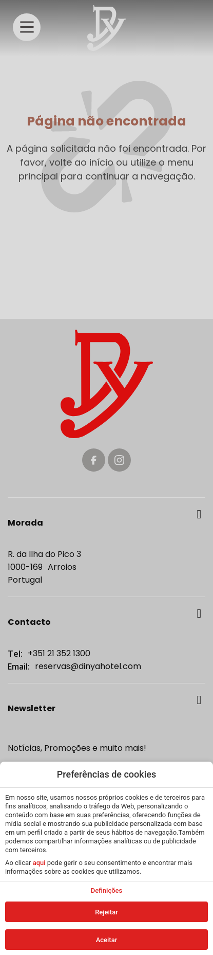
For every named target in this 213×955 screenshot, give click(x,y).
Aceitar (107, 940)
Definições (106, 890)
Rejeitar (106, 912)
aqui (39, 863)
